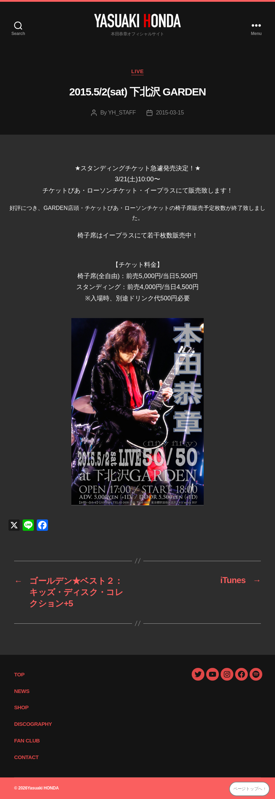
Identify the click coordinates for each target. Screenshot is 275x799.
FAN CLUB (27, 741)
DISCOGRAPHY (33, 724)
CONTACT (26, 757)
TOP (19, 674)
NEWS (21, 691)
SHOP (21, 707)
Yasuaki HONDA (43, 788)
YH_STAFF (122, 113)
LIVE (137, 71)
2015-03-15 (170, 113)
